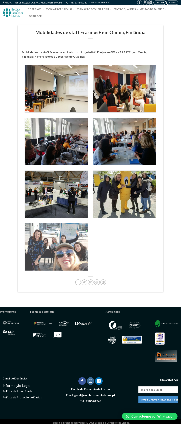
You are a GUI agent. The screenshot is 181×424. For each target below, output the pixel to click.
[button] (150, 416)
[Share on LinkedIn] (103, 282)
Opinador (35, 16)
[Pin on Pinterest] (97, 282)
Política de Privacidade (17, 391)
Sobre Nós (36, 9)
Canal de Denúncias (15, 378)
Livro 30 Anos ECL (99, 2)
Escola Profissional (60, 9)
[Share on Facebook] (78, 282)
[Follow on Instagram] (145, 2)
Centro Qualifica (125, 9)
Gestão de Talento (153, 9)
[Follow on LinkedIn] (150, 2)
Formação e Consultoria (94, 9)
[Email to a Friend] (91, 282)
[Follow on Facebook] (139, 2)
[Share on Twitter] (84, 282)
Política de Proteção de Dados (22, 397)
